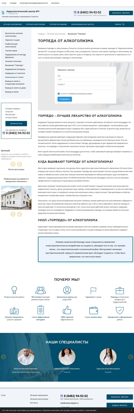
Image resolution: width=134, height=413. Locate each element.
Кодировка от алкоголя (15, 73)
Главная (41, 34)
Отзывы (13, 3)
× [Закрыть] (131, 410)
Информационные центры (82, 24)
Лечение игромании (58, 24)
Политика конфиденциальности (34, 3)
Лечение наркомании (12, 24)
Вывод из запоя (12, 92)
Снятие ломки (11, 50)
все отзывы (19, 169)
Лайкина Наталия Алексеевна (67, 369)
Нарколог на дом (12, 40)
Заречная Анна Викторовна (108, 369)
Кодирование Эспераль (15, 69)
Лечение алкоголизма (35, 24)
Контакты (55, 3)
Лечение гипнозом (13, 61)
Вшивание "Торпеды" (14, 65)
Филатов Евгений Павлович (26, 369)
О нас (4, 3)
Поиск (118, 24)
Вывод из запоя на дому (15, 88)
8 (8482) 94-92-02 (89, 12)
